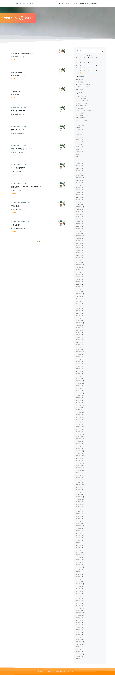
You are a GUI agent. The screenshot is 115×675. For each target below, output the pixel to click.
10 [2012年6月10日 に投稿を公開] (100, 63)
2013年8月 (79, 533)
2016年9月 (79, 444)
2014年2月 (79, 518)
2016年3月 (79, 458)
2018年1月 (79, 405)
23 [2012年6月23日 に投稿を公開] (96, 68)
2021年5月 (79, 308)
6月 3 (20, 203)
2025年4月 (79, 195)
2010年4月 (79, 630)
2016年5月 (79, 453)
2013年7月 (79, 535)
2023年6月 (79, 248)
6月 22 (21, 107)
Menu (68, 3)
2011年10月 (79, 586)
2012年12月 (79, 552)
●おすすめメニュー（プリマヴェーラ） (86, 87)
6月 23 (21, 88)
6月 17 (21, 126)
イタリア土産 (79, 132)
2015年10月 (79, 470)
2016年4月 (79, 456)
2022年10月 (79, 267)
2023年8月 (79, 243)
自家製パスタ (79, 151)
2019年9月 (79, 356)
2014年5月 (79, 511)
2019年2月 (79, 373)
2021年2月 (79, 315)
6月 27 (21, 69)
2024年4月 (79, 224)
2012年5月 (79, 569)
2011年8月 (79, 591)
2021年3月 (79, 313)
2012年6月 (79, 567)
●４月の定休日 (79, 82)
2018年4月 (79, 398)
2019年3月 (79, 371)
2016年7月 (79, 448)
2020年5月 (79, 337)
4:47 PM (27, 107)
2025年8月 (79, 185)
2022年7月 (79, 274)
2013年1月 (79, 550)
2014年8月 (79, 504)
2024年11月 (79, 207)
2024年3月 (79, 226)
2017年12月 (79, 407)
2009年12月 (79, 639)
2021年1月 (79, 318)
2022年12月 (79, 262)
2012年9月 (79, 559)
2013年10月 (79, 528)
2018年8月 (79, 388)
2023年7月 (79, 245)
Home (61, 3)
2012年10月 (79, 557)
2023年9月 (79, 241)
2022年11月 (79, 265)
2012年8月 (79, 562)
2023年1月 (79, 260)
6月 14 (21, 145)
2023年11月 (79, 236)
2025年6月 (79, 190)
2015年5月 (79, 482)
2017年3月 (79, 429)
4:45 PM (27, 203)
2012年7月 (79, 564)
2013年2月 (79, 547)
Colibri (75, 671)
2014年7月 (79, 506)
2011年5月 (79, 598)
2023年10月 (79, 238)
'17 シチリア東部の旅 (81, 118)
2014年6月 (79, 509)
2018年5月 (79, 395)
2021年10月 (79, 296)
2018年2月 (79, 402)
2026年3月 (79, 168)
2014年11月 (79, 497)
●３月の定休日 (79, 89)
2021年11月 (79, 294)
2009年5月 (79, 656)
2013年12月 (79, 523)
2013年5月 (79, 540)
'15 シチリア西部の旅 (81, 113)
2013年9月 (79, 531)
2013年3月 (79, 545)
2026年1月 (79, 173)
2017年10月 (79, 412)
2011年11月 (79, 584)
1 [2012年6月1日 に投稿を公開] (92, 60)
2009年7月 (79, 651)
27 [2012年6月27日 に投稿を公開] (84, 70)
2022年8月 (79, 272)
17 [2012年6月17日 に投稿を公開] (100, 65)
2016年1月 (79, 463)
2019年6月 (79, 364)
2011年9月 (79, 589)
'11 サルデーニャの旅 (81, 103)
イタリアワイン (80, 130)
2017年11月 (79, 410)
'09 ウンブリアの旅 (81, 98)
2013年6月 (79, 538)
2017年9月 (79, 415)
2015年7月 (79, 477)
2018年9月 (79, 385)
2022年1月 (79, 289)
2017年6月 (79, 422)
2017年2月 (79, 431)
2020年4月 (79, 340)
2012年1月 (79, 579)
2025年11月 (79, 178)
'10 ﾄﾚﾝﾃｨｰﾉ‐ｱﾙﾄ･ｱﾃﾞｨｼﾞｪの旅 (83, 101)
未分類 (77, 149)
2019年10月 (79, 354)
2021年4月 (79, 311)
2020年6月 (79, 335)
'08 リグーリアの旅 (81, 96)
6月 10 (21, 183)
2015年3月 (79, 487)
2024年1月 (79, 231)
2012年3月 (79, 574)
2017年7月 (79, 419)
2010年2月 (79, 634)
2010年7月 (79, 622)
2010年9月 (79, 618)
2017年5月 (79, 424)
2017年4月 (79, 427)
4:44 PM (27, 126)
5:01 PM (27, 69)
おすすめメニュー (80, 125)
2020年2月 (79, 344)
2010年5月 (79, 627)
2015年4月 (79, 485)
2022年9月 (79, 269)
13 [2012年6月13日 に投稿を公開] (84, 65)
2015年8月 (79, 475)
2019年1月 (79, 376)
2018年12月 (79, 378)
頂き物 (77, 154)
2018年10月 (79, 383)
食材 (77, 156)
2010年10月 (79, 615)
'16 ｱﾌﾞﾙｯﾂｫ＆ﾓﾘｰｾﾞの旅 (82, 115)
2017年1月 (79, 434)
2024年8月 (79, 214)
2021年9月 (79, 298)
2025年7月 (79, 187)
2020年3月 (79, 342)
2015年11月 (79, 468)
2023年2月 (79, 257)
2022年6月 (79, 277)
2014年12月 (79, 494)
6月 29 (21, 50)
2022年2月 (79, 286)
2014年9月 (79, 502)
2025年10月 (79, 180)
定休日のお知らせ (80, 147)
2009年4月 (79, 659)
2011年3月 (79, 603)
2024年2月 (79, 228)
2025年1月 (79, 202)
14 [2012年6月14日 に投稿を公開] (88, 65)
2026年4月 (79, 166)
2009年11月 (79, 642)
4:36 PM (27, 164)
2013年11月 (79, 526)
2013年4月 (79, 543)
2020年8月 (79, 330)
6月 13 (21, 164)
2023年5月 (79, 250)
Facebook (94, 3)
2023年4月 (79, 253)
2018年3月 (79, 400)
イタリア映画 (79, 137)
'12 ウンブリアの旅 (81, 106)
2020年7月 (79, 332)
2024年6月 (79, 219)
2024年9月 (79, 211)
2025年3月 (79, 197)
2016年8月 (79, 446)
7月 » (81, 73)
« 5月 (77, 73)
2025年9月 (79, 182)
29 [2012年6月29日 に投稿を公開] (92, 70)
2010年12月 (79, 610)
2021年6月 (79, 306)
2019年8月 (79, 359)
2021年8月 (79, 301)
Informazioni (84, 3)
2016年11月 (79, 439)
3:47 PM (27, 145)
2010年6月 (79, 625)
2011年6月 (79, 596)
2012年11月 (79, 555)
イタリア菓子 (79, 139)
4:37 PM (27, 50)
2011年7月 (79, 593)
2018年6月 (79, 393)
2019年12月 (79, 349)
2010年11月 (79, 613)
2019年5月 (79, 366)
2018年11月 (79, 381)
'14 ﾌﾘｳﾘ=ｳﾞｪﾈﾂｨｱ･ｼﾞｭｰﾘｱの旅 (83, 110)
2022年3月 (79, 284)
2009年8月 (79, 649)
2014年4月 (79, 514)
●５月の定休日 (79, 79)
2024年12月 (79, 204)
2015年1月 (79, 492)
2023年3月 (79, 255)
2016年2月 (79, 460)
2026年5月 (79, 163)
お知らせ (78, 127)
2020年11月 (79, 323)
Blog (75, 3)
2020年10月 (79, 325)
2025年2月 (79, 199)
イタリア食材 (79, 142)
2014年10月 (79, 499)
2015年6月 (79, 480)
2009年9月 (79, 646)
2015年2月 (79, 489)
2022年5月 (79, 279)
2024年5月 (79, 221)
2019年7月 (79, 361)
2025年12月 (79, 175)
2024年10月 (79, 209)
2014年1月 (79, 521)
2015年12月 (79, 465)
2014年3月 (79, 516)
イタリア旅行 (79, 135)
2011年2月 (79, 605)
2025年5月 (79, 192)
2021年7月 (79, 303)
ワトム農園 (79, 144)
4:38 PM (27, 222)
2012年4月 (79, 572)
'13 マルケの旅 (80, 108)
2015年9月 (79, 472)
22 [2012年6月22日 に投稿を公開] (92, 68)
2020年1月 (79, 347)
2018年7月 (79, 390)
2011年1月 (79, 608)
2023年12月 (79, 233)
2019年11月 (79, 352)
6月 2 (20, 222)
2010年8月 (79, 620)
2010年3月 (79, 632)
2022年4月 (79, 282)
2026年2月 (79, 170)
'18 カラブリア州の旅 (81, 120)
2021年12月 (79, 291)
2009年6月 (79, 654)
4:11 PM (27, 88)
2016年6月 (79, 451)
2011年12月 (79, 581)
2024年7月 (79, 216)
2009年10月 (79, 644)
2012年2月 (79, 576)
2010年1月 (79, 637)
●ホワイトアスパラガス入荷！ (83, 84)
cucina (14, 50)
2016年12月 (79, 436)
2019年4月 (79, 369)
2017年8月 (79, 417)
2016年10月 (79, 441)
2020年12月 (79, 320)
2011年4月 (79, 601)
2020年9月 (79, 328)
